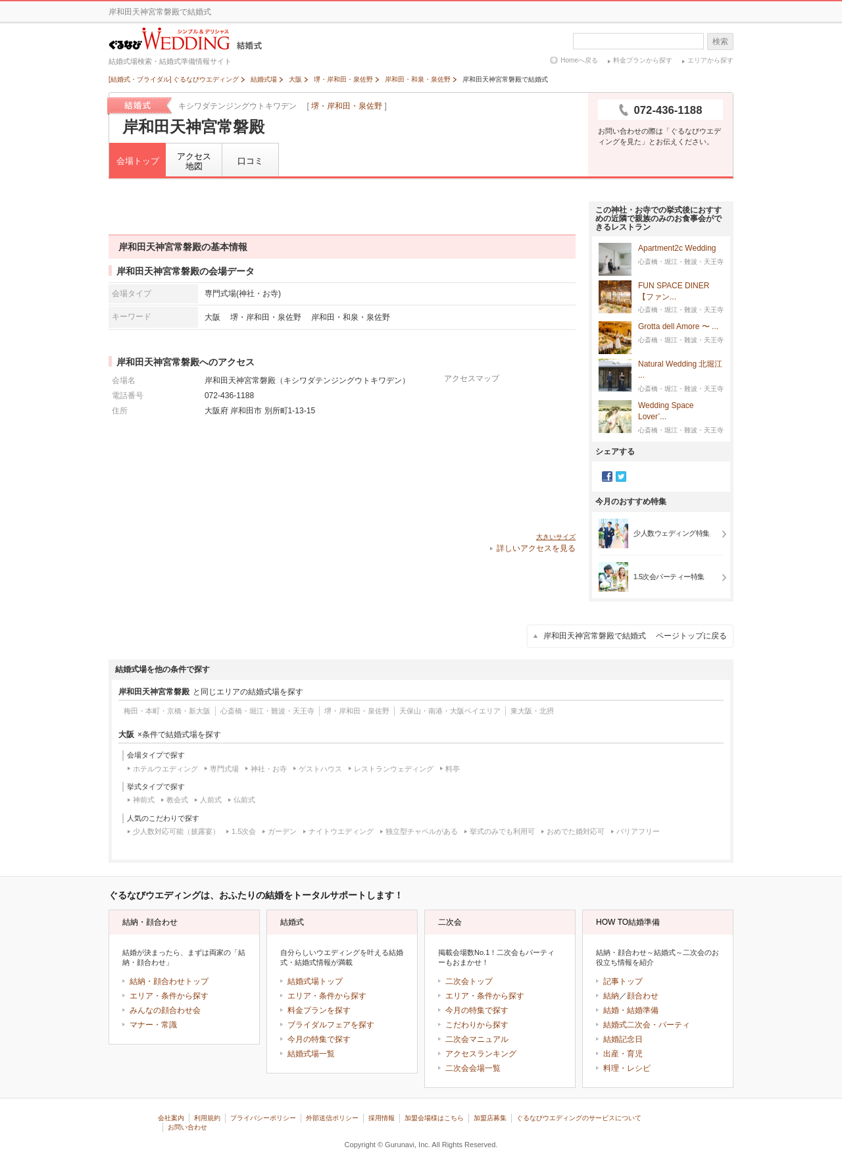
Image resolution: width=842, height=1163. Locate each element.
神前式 (144, 800)
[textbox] (638, 41)
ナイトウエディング (341, 831)
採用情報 (381, 1118)
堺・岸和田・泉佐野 (346, 106)
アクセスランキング (480, 1053)
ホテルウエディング (165, 769)
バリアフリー (638, 831)
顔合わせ (642, 995)
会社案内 (171, 1118)
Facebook (607, 476)
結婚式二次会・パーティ (646, 1024)
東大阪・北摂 (532, 711)
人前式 (211, 800)
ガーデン (282, 831)
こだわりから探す (476, 1024)
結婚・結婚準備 (630, 1010)
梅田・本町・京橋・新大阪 (167, 711)
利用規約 (207, 1118)
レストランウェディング (393, 769)
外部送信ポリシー (332, 1118)
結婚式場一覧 (311, 1053)
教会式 (177, 800)
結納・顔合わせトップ (169, 981)
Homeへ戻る (579, 60)
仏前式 (244, 800)
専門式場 (224, 769)
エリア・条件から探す (169, 995)
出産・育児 (623, 1053)
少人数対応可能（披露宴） (176, 831)
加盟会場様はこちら (434, 1118)
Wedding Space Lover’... (666, 411)
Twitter (621, 476)
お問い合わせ (187, 1127)
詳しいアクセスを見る (536, 548)
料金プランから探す (642, 60)
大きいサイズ (556, 536)
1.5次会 (244, 831)
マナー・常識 (153, 1024)
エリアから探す (710, 60)
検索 (720, 41)
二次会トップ (469, 981)
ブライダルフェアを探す (330, 1024)
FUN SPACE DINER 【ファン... (673, 291)
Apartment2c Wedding (677, 248)
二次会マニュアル (476, 1039)
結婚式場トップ (315, 981)
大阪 (212, 317)
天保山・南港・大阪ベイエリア (450, 711)
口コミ (250, 161)
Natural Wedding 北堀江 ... (680, 370)
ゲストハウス (320, 769)
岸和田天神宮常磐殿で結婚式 (635, 635)
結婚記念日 (623, 1039)
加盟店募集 (490, 1118)
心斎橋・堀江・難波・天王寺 (267, 711)
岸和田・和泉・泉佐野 (350, 317)
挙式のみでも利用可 (502, 831)
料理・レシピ (627, 1068)
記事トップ (623, 981)
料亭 (452, 769)
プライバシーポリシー (263, 1118)
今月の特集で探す (319, 1039)
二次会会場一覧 (473, 1068)
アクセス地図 (194, 161)
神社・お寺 (269, 769)
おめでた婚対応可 (576, 831)
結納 (611, 995)
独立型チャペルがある (421, 831)
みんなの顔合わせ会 (165, 1010)
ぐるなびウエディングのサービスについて (578, 1118)
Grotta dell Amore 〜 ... (678, 326)
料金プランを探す (319, 1010)
